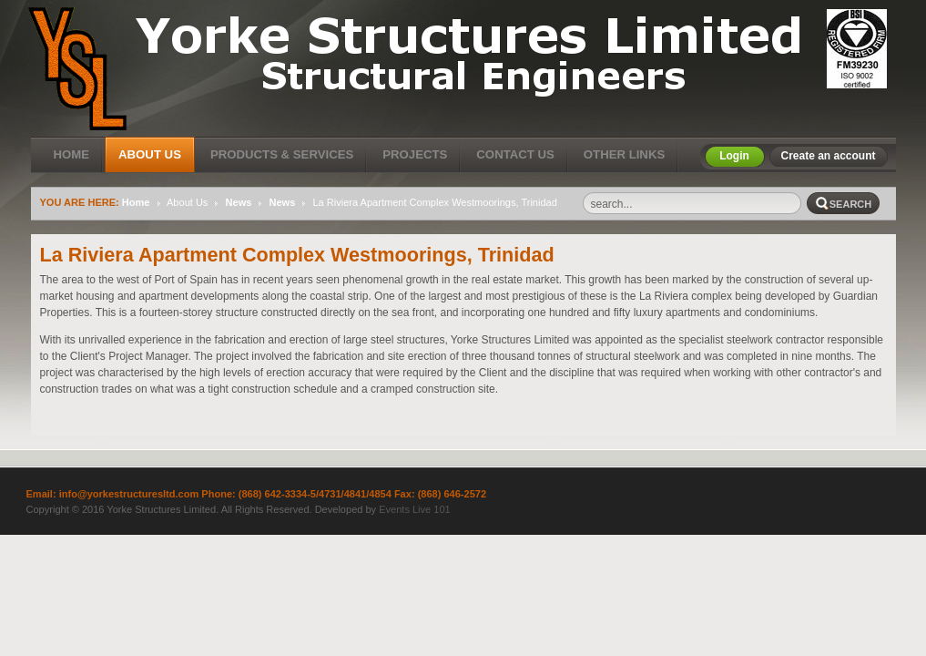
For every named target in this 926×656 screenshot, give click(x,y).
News (239, 202)
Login (734, 155)
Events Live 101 (415, 509)
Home (136, 202)
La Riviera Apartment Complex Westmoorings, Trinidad (297, 254)
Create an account (827, 155)
